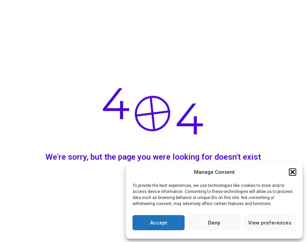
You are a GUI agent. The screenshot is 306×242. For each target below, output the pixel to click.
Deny (214, 223)
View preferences (269, 223)
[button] (292, 172)
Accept (158, 223)
